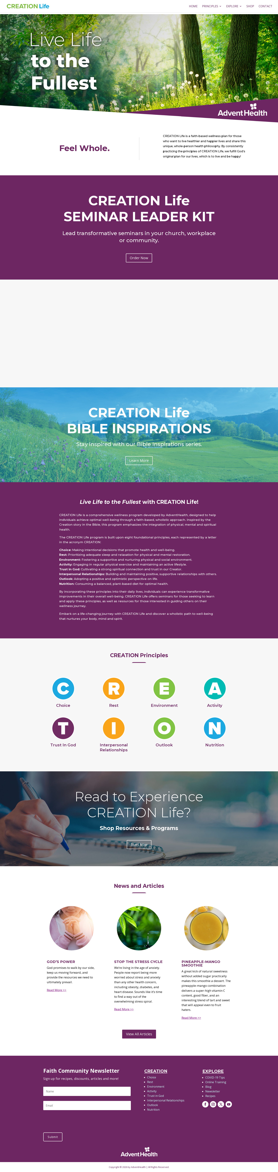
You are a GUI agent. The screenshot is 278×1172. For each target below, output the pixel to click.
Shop (250, 6)
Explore (232, 6)
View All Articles (139, 1034)
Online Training (215, 1082)
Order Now (139, 257)
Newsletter (212, 1091)
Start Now (139, 844)
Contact (265, 6)
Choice (151, 1077)
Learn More (139, 460)
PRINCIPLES (210, 6)
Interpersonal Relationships (165, 1100)
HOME (193, 6)
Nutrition (153, 1110)
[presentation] (70, 1120)
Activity (152, 1091)
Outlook (152, 1105)
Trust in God (155, 1096)
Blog (208, 1087)
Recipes (210, 1096)
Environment (155, 1087)
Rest (150, 1082)
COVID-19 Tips (215, 1077)
